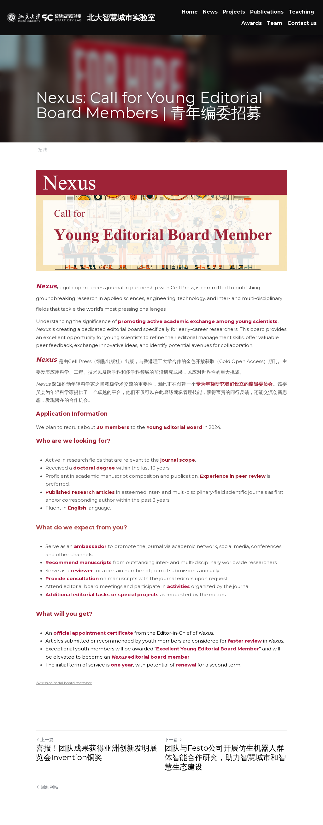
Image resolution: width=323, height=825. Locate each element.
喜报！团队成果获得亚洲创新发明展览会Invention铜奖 (96, 752)
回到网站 (47, 787)
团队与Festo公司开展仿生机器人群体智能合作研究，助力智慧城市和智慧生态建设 (225, 757)
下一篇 (173, 739)
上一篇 (45, 739)
